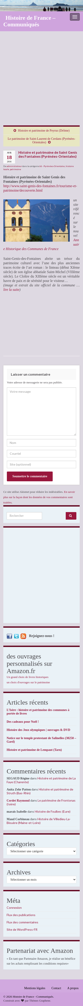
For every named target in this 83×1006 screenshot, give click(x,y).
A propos (73, 988)
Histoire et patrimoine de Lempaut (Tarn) (34, 750)
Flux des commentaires (22, 922)
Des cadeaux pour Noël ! (23, 721)
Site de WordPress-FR (22, 929)
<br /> (16, 323)
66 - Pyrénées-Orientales (52, 166)
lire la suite (11, 289)
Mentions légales (34, 988)
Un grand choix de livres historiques (27, 677)
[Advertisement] (41, 81)
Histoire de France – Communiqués (29, 21)
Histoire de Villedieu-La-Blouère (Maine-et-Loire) (39, 821)
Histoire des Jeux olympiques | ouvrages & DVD (38, 730)
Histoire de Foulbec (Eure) (52, 811)
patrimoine (15, 169)
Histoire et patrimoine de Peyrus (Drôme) (43, 130)
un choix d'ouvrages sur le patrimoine (28, 682)
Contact (56, 988)
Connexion (14, 907)
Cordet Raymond (18, 800)
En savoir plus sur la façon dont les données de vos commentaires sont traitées (39, 497)
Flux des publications (21, 915)
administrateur (14, 166)
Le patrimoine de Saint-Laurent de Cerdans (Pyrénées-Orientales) (41, 140)
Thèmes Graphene (39, 1000)
